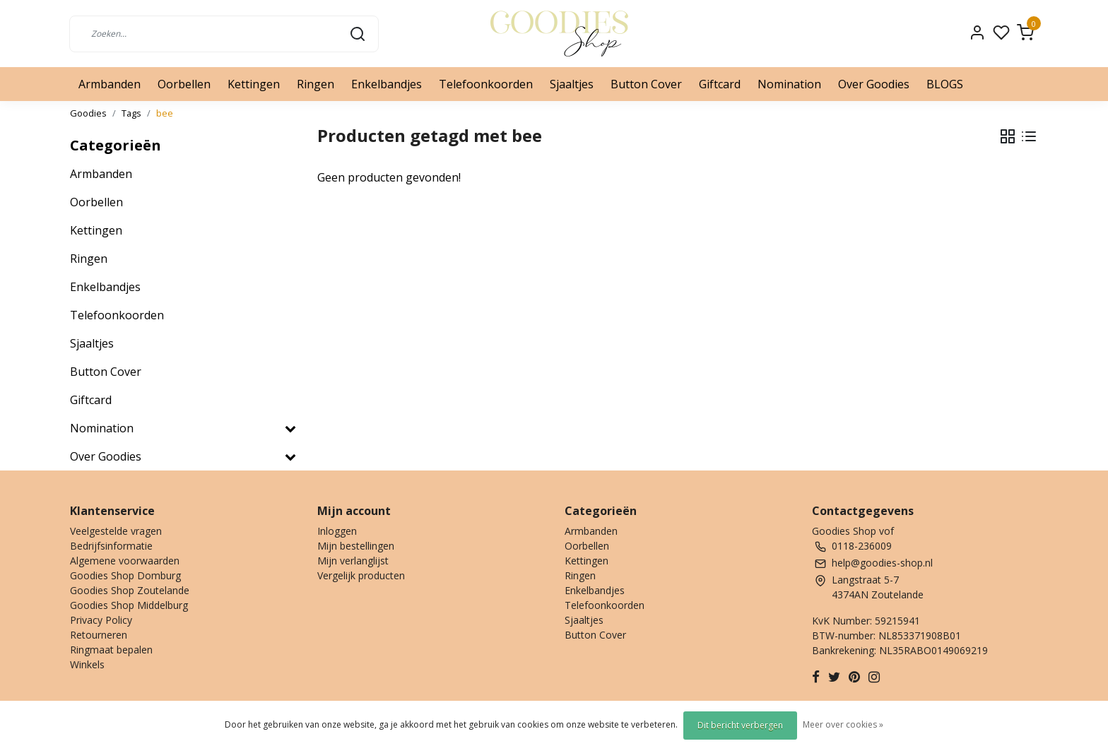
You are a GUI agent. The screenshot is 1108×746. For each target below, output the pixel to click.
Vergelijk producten (361, 575)
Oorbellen (184, 84)
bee (164, 113)
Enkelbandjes (386, 84)
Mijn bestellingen (355, 545)
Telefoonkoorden (486, 84)
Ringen (315, 84)
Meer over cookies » (843, 724)
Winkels (87, 664)
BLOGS (944, 84)
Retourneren (98, 634)
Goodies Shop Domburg (125, 575)
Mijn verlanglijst (353, 560)
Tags (131, 113)
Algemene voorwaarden (124, 560)
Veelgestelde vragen (116, 531)
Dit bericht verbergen (740, 725)
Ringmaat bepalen (111, 649)
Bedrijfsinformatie (111, 545)
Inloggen (337, 531)
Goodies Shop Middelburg (129, 605)
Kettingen (254, 84)
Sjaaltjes (572, 84)
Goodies (88, 113)
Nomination (789, 84)
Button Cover (646, 84)
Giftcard (720, 84)
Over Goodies (873, 84)
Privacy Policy (101, 620)
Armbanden (109, 84)
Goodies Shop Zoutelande (129, 590)
